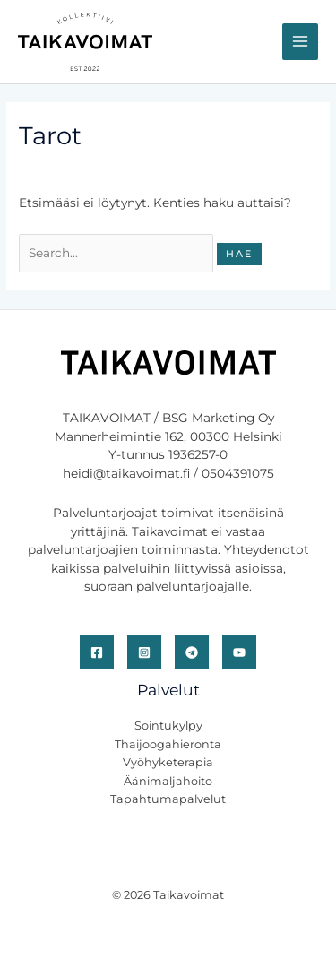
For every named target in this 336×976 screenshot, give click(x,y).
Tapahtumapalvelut (168, 799)
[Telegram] (192, 652)
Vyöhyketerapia (168, 762)
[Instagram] (144, 652)
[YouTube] (239, 652)
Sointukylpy (168, 725)
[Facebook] (97, 652)
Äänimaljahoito (168, 781)
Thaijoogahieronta (168, 744)
